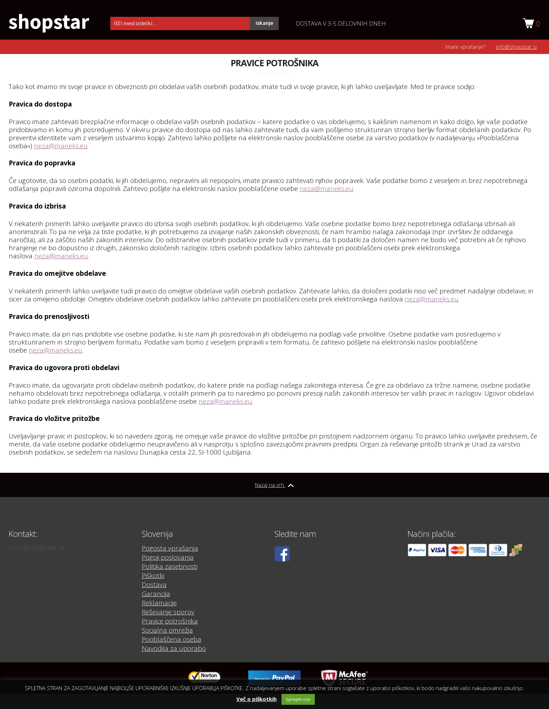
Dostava (154, 584)
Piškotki (153, 575)
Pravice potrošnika (170, 621)
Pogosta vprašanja (170, 548)
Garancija (156, 593)
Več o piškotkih (256, 698)
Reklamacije (159, 602)
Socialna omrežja (167, 630)
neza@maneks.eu (61, 145)
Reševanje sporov (168, 611)
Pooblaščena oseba (171, 639)
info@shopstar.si (516, 46)
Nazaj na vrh (274, 484)
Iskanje (264, 23)
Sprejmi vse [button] (298, 699)
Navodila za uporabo (174, 648)
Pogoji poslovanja (168, 557)
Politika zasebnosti (169, 566)
